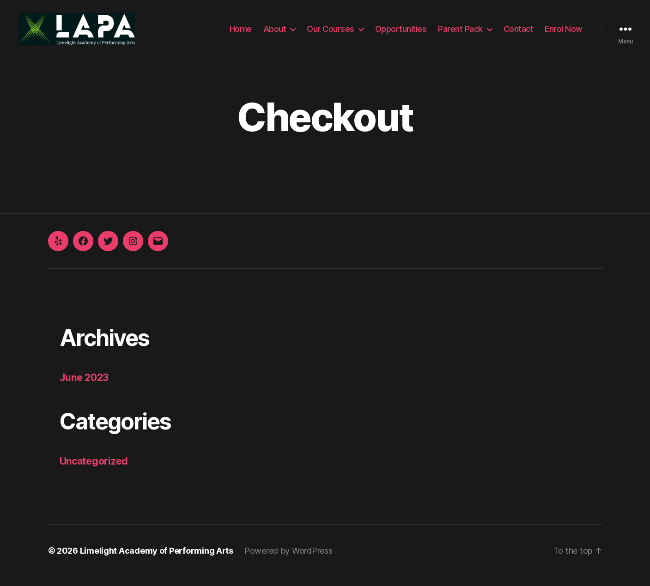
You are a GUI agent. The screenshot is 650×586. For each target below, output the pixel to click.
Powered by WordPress (288, 560)
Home (241, 33)
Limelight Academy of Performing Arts (156, 560)
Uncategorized (94, 470)
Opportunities (401, 33)
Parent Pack (460, 33)
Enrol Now (564, 33)
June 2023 (84, 387)
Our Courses (330, 33)
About (274, 33)
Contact (519, 33)
